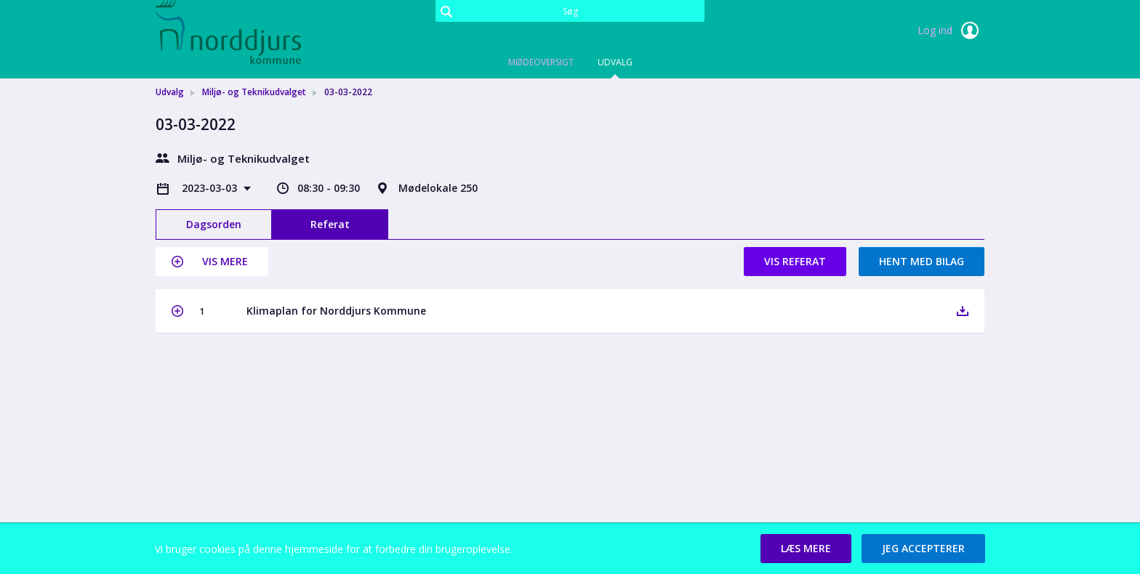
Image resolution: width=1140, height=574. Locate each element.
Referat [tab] (330, 224)
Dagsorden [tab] (213, 224)
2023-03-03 (211, 188)
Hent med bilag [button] (921, 261)
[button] (212, 261)
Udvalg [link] (170, 92)
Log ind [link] (951, 30)
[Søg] (570, 11)
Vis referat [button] (795, 261)
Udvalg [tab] (615, 62)
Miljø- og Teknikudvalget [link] (254, 92)
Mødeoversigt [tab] (541, 62)
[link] (228, 32)
